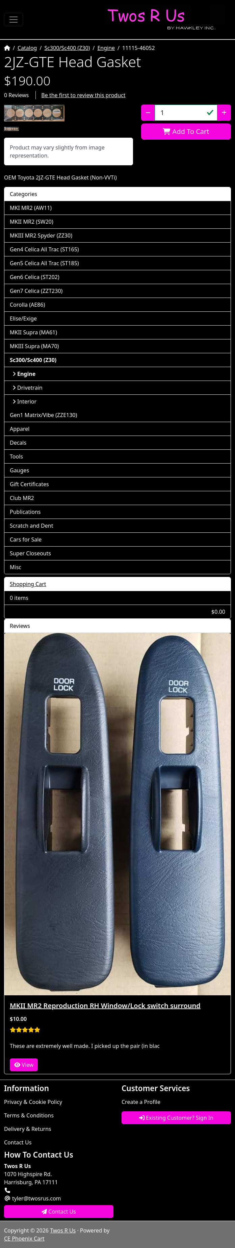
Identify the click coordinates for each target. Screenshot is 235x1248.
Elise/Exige (23, 318)
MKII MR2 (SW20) (31, 221)
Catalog (27, 48)
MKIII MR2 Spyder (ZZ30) (41, 235)
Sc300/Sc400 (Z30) (67, 48)
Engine (106, 48)
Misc (15, 567)
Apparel (19, 429)
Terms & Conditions (29, 1115)
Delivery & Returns (27, 1129)
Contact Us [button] (59, 1211)
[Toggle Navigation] (13, 19)
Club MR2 (22, 498)
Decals (18, 442)
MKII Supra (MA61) (33, 332)
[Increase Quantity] (224, 113)
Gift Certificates (29, 484)
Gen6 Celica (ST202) (34, 277)
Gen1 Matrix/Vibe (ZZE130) (43, 415)
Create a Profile (141, 1102)
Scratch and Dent (31, 525)
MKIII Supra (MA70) (34, 346)
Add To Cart (186, 131)
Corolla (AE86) (27, 304)
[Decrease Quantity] (148, 113)
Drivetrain (27, 387)
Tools (16, 456)
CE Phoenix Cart (24, 1238)
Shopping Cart (28, 584)
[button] (34, 113)
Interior (24, 401)
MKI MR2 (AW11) (31, 208)
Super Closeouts (30, 553)
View (23, 1065)
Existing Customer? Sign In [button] (176, 1117)
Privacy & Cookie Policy (33, 1102)
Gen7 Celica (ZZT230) (36, 291)
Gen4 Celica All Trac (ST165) (44, 249)
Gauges (19, 470)
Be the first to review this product (83, 95)
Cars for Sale (26, 539)
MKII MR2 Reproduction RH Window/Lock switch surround (105, 1005)
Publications (25, 512)
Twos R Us (63, 1230)
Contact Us (17, 1142)
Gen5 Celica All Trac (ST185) (44, 263)
